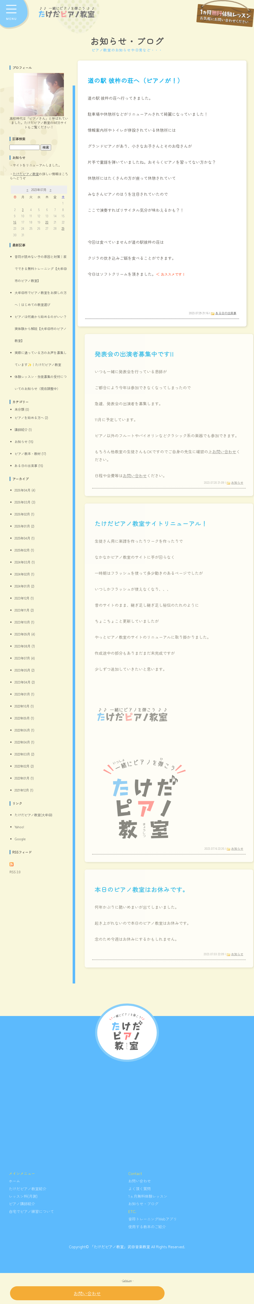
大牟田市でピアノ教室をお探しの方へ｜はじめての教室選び (41, 298)
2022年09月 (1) (24, 718)
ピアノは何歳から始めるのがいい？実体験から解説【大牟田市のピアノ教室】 (41, 328)
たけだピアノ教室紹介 (27, 1188)
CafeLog (127, 1280)
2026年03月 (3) (25, 502)
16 (14, 222)
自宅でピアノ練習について (31, 1211)
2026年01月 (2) (24, 526)
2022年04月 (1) (24, 742)
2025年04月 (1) (25, 538)
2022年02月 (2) (24, 766)
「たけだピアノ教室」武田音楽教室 (120, 1246)
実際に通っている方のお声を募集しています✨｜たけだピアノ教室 (41, 358)
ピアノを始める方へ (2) (31, 417)
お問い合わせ (139, 1181)
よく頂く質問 (139, 1188)
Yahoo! (19, 826)
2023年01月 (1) (24, 694)
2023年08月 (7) (25, 646)
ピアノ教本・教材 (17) (30, 453)
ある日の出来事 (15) (29, 465)
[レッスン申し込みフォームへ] (225, 13)
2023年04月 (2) (25, 682)
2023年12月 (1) (24, 598)
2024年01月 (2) (24, 586)
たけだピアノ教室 (26, 174)
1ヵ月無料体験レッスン (147, 1196)
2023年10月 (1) (24, 622)
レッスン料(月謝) (23, 1196)
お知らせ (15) (24, 441)
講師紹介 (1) (23, 429)
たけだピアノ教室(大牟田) (33, 814)
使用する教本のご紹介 (147, 1226)
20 (46, 222)
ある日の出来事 (225, 313)
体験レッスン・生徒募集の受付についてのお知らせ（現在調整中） (41, 382)
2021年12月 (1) (24, 790)
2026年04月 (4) (25, 490)
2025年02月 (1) (24, 550)
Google (20, 838)
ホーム (14, 1181)
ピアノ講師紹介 (22, 1203)
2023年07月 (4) (25, 658)
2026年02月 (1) (24, 514)
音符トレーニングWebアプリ (152, 1219)
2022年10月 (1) (24, 706)
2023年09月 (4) (25, 634)
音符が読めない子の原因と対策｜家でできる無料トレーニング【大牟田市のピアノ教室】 (41, 268)
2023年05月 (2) (25, 670)
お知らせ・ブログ (127, 40)
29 (63, 228)
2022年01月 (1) (24, 778)
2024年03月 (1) (25, 562)
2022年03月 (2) (24, 754)
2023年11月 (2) (24, 610)
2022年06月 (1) (24, 730)
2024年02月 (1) (24, 574)
